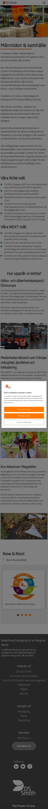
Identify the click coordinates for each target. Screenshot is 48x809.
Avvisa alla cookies (24, 409)
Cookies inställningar (24, 422)
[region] (24, 404)
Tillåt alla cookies (24, 416)
